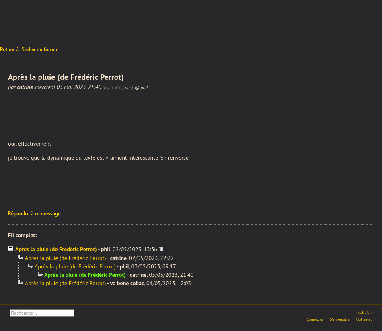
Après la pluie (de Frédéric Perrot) (56, 249)
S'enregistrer (340, 319)
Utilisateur (365, 319)
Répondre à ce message (34, 213)
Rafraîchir (365, 312)
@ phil (141, 87)
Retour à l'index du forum (28, 49)
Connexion (315, 319)
